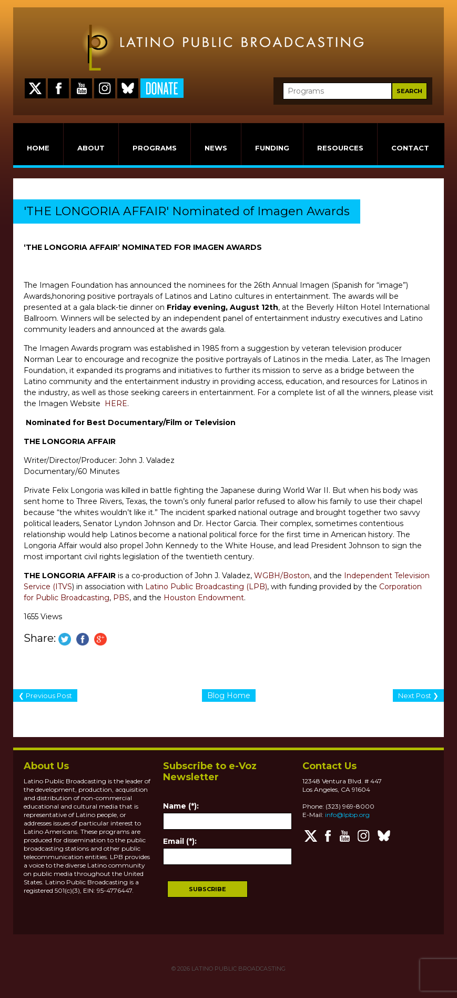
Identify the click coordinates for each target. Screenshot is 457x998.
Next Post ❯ (418, 695)
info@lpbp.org (347, 815)
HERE (116, 403)
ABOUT (91, 148)
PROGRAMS (155, 148)
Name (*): (181, 806)
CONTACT (410, 148)
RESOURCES (340, 148)
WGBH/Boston (282, 575)
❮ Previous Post (45, 695)
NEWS (216, 148)
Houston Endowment (204, 597)
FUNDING (272, 148)
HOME (38, 148)
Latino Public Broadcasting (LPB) (206, 586)
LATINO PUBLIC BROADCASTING (238, 968)
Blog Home (228, 695)
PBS (121, 597)
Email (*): (180, 841)
